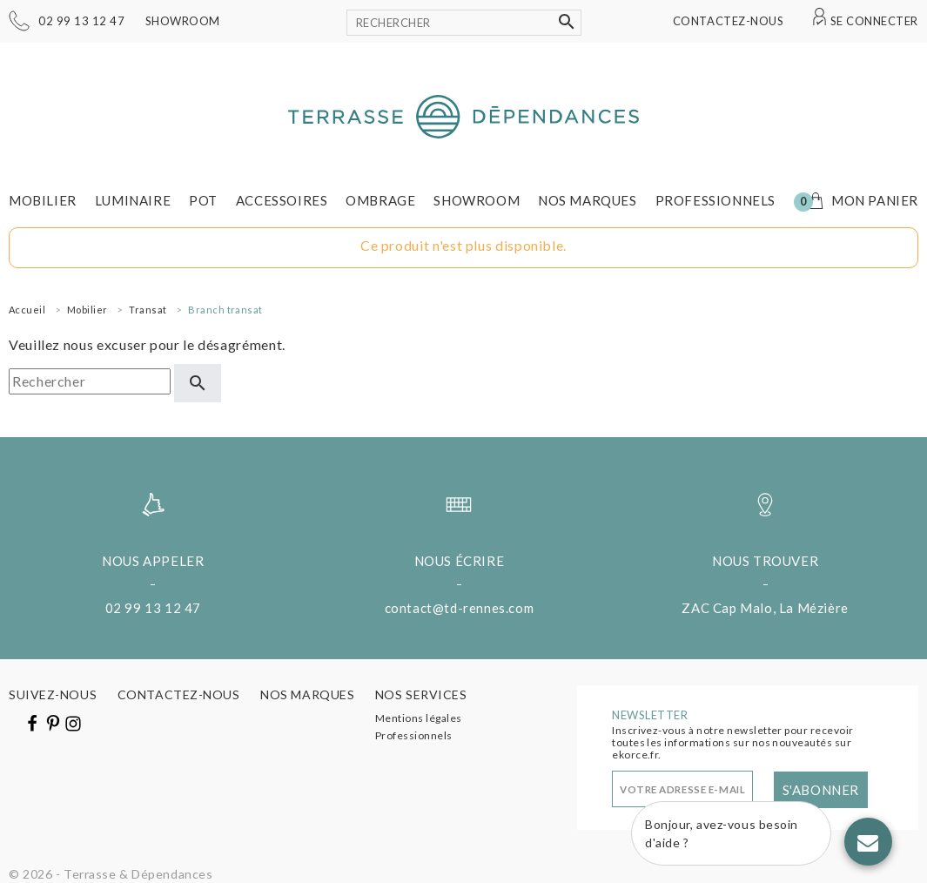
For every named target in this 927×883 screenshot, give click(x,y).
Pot (203, 200)
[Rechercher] (463, 23)
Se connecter (874, 21)
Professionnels (715, 200)
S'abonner (821, 790)
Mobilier (43, 200)
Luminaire (133, 200)
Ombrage (380, 200)
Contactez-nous (728, 21)
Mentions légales (418, 718)
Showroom (182, 21)
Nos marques (587, 200)
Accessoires (282, 200)
